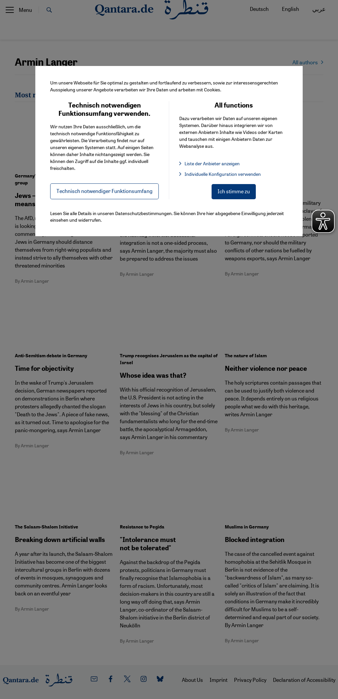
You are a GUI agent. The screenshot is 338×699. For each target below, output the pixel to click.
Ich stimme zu (234, 191)
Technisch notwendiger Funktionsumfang (104, 190)
